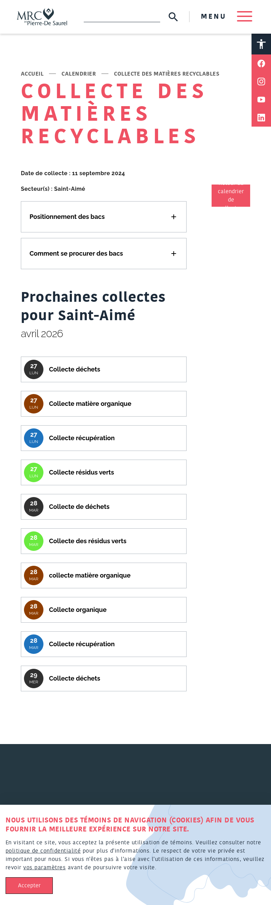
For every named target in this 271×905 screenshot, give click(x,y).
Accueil (32, 74)
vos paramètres (44, 867)
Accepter (29, 885)
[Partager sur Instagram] (261, 81)
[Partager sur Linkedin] (261, 118)
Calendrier (78, 74)
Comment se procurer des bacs (76, 253)
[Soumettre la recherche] (173, 17)
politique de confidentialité (43, 851)
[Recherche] (122, 16)
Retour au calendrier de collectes (231, 196)
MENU (226, 16)
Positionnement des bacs (67, 216)
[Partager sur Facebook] (261, 63)
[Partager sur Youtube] (261, 100)
